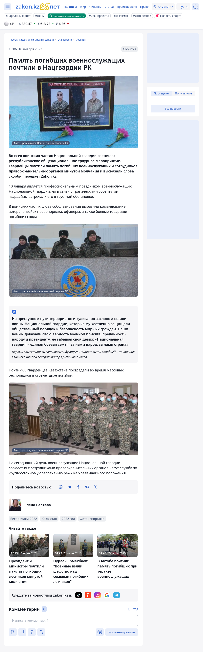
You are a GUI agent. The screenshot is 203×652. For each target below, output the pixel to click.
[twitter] (95, 487)
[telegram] (69, 487)
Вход (134, 609)
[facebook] (78, 487)
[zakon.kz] (38, 6)
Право (144, 7)
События (81, 39)
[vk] (86, 487)
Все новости (65, 39)
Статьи (109, 7)
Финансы (95, 7)
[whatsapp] (60, 487)
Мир (83, 7)
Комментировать (121, 632)
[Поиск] (195, 6)
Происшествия (127, 7)
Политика (70, 7)
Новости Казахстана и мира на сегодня (31, 39)
